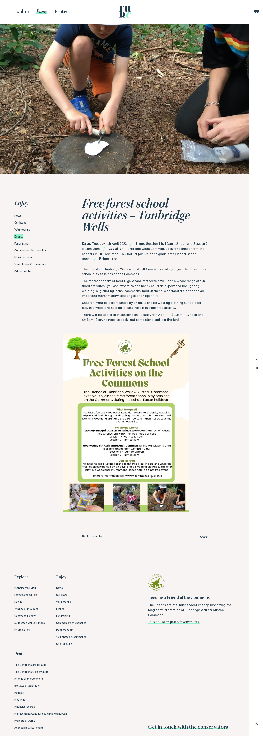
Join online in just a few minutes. (174, 622)
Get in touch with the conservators (188, 727)
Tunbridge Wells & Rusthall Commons (125, 12)
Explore (21, 577)
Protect (21, 654)
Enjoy (21, 204)
